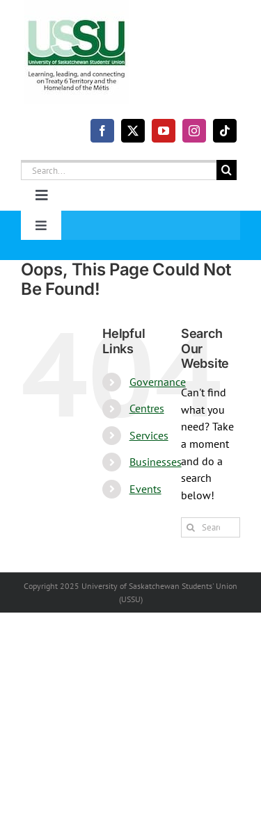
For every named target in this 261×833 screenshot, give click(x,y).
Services (148, 435)
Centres (146, 408)
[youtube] (163, 131)
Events (145, 489)
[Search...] (118, 170)
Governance (157, 382)
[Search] (226, 170)
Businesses (155, 462)
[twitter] (133, 131)
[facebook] (102, 131)
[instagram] (194, 131)
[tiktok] (225, 131)
